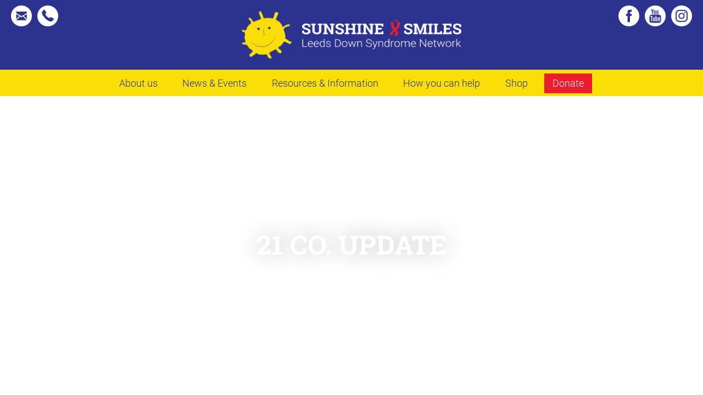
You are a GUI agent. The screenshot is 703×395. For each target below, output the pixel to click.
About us (138, 82)
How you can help (441, 82)
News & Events (214, 82)
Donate (568, 82)
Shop (516, 82)
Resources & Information (325, 82)
